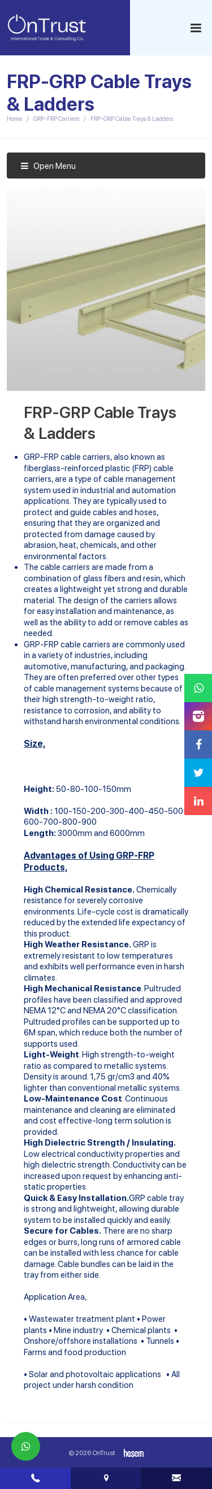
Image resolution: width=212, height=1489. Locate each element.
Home (14, 119)
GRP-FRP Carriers (56, 119)
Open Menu (48, 166)
